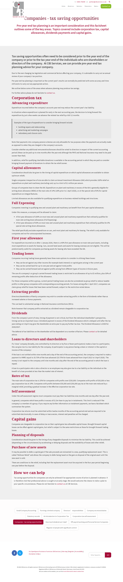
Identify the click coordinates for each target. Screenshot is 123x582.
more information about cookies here (73, 571)
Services (79, 6)
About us (71, 6)
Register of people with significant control (61, 528)
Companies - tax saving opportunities (28, 522)
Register (71, 551)
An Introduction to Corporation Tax (56, 516)
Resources (88, 6)
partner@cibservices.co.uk (97, 2)
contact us (51, 93)
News (96, 6)
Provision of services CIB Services (50, 551)
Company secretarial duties (96, 510)
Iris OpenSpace (34, 551)
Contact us (106, 6)
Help (38, 554)
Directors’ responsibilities (73, 510)
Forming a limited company (50, 510)
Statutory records (33, 516)
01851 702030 (81, 2)
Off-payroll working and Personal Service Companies (89, 522)
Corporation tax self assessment (84, 516)
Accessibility (79, 551)
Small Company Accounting (26, 510)
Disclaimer (32, 554)
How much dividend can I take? (56, 522)
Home (63, 6)
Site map (64, 551)
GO (108, 555)
